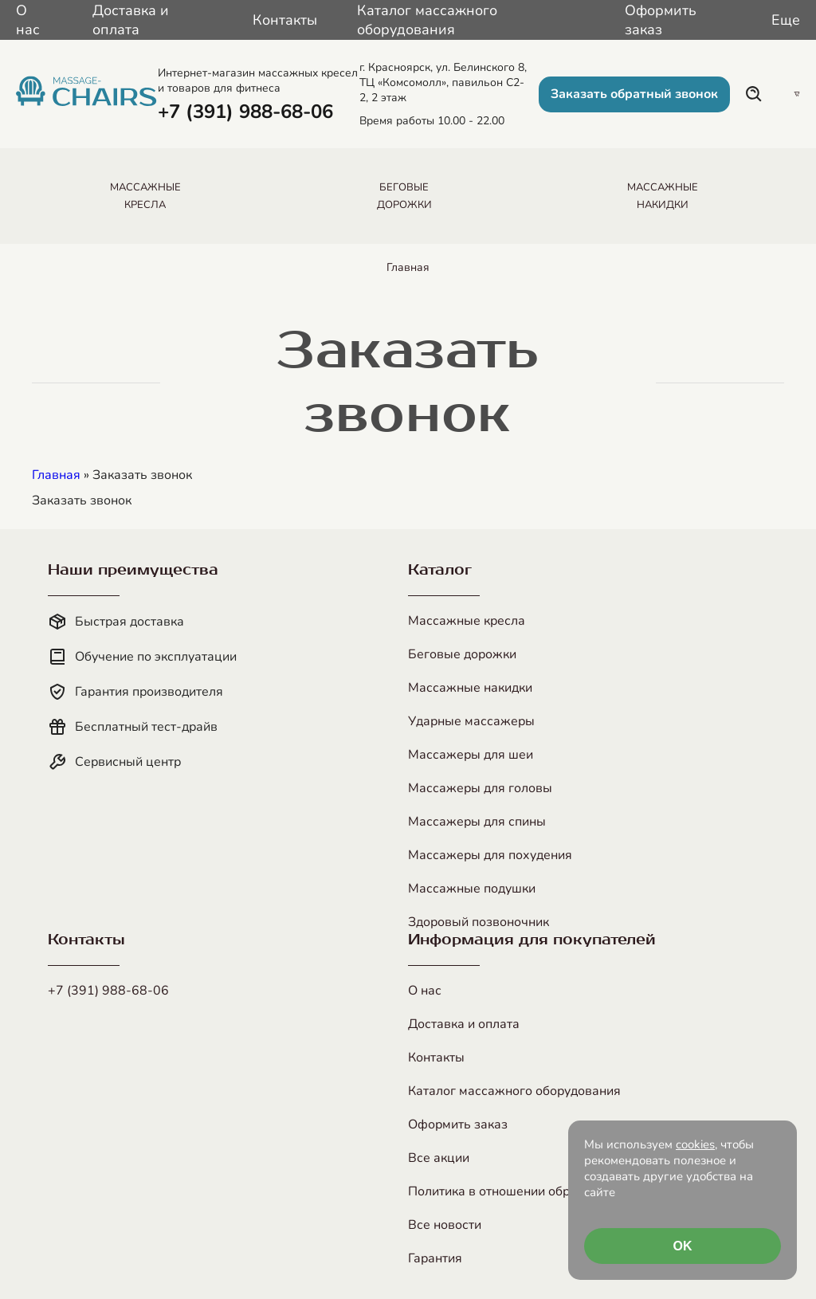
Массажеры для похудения (490, 855)
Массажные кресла (466, 621)
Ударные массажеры (471, 721)
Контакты (285, 19)
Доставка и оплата (130, 20)
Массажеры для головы (480, 788)
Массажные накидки (470, 688)
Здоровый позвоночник (478, 922)
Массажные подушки (472, 888)
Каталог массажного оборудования (427, 20)
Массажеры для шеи (470, 754)
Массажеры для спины (477, 821)
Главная (408, 267)
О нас (28, 20)
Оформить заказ (660, 20)
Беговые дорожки (462, 654)
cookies (695, 1144)
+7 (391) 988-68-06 (108, 990)
